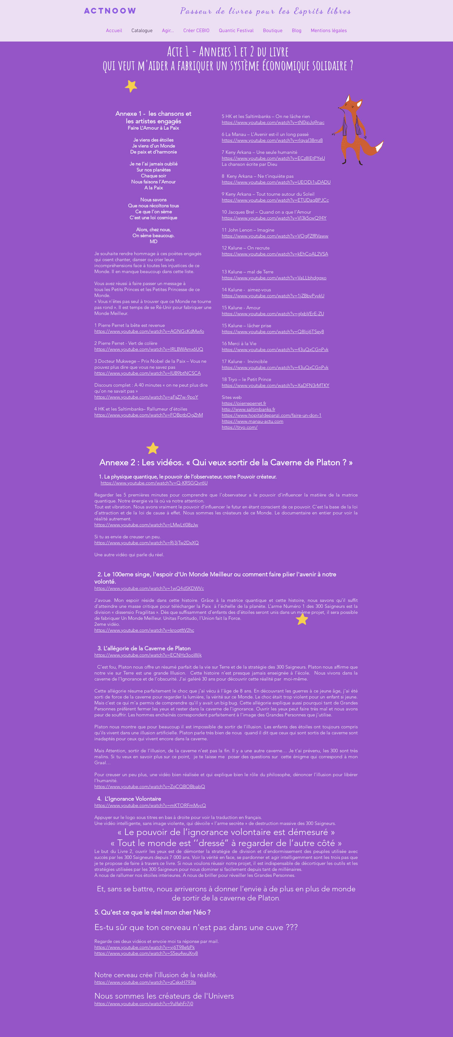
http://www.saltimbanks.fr (248, 409)
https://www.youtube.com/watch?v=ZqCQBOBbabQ (149, 786)
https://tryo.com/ (240, 427)
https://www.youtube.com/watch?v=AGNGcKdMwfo (149, 331)
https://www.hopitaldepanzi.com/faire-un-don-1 (272, 415)
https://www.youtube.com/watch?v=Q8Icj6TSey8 (273, 331)
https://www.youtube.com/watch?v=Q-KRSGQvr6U (154, 483)
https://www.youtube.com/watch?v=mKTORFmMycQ (150, 805)
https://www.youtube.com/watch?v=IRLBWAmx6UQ (148, 349)
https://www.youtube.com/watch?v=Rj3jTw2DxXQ (146, 543)
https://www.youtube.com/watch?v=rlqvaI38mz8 (272, 140)
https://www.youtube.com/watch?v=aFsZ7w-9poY (146, 397)
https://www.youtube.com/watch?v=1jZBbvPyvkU (273, 296)
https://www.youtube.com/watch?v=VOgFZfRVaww (275, 236)
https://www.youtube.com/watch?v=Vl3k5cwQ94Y (274, 218)
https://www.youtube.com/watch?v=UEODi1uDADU (276, 182)
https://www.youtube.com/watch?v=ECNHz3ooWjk (148, 655)
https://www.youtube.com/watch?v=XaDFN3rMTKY (275, 385)
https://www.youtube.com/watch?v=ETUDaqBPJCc (275, 200)
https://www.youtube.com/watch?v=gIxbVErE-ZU (273, 314)
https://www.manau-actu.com (252, 421)
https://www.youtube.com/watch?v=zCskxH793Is (145, 982)
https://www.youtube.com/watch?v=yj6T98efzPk (144, 947)
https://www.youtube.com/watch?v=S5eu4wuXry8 (146, 953)
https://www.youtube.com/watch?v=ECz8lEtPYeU (273, 158)
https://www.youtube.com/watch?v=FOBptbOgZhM (148, 415)
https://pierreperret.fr (244, 403)
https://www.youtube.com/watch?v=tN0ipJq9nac (273, 122)
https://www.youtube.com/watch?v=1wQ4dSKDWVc (149, 588)
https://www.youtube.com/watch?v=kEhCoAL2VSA (275, 254)
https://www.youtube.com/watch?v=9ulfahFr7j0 (143, 1003)
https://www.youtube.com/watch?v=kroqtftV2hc (144, 630)
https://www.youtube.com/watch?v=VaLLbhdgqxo (274, 278)
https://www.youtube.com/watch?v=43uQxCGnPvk (275, 349)
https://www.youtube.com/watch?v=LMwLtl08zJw (146, 525)
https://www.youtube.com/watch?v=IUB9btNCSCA (147, 373)
